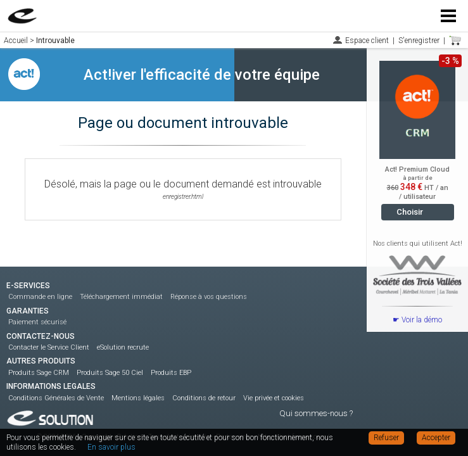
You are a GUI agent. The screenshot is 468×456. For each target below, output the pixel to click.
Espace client (367, 40)
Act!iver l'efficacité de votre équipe (202, 75)
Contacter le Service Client (48, 347)
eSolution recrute (123, 347)
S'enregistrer (419, 40)
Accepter (436, 437)
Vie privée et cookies (273, 398)
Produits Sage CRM (38, 373)
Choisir (409, 212)
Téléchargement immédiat (121, 297)
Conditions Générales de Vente (56, 398)
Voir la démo (422, 319)
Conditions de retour (204, 398)
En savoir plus (111, 447)
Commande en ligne (40, 297)
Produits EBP (171, 373)
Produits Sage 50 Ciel (110, 373)
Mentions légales (138, 398)
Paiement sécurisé (37, 322)
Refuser (386, 437)
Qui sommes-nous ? (316, 413)
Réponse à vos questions (208, 297)
